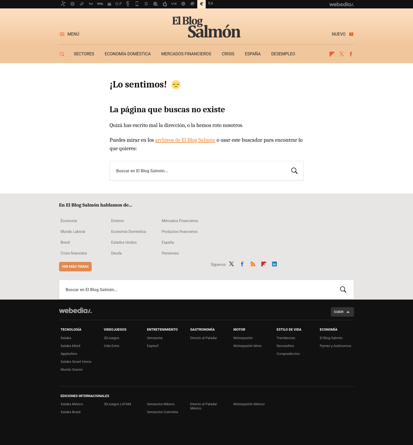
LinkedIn (274, 263)
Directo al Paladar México (203, 406)
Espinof (153, 346)
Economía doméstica (128, 53)
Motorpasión (243, 338)
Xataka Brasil (71, 412)
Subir (338, 312)
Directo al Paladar (203, 338)
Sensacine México (161, 404)
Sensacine (155, 338)
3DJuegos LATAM (117, 404)
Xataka (66, 338)
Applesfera (69, 354)
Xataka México (72, 404)
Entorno (117, 221)
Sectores (84, 53)
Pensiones (170, 253)
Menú (73, 34)
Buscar (294, 170)
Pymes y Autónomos (335, 346)
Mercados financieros (186, 53)
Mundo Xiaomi (72, 369)
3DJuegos (111, 338)
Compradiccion (288, 354)
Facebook (351, 54)
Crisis (228, 53)
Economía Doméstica (128, 231)
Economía (69, 221)
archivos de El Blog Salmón (185, 140)
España (253, 53)
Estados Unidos (124, 242)
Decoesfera (285, 346)
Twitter (341, 54)
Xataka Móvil (70, 346)
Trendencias (286, 338)
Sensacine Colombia (162, 412)
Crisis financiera (74, 253)
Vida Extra (111, 346)
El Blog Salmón (206, 27)
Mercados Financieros (180, 221)
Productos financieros (180, 231)
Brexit (65, 242)
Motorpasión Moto (247, 346)
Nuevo (339, 34)
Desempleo (283, 53)
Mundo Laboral (73, 231)
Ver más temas (75, 266)
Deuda (116, 253)
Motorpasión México (249, 404)
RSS (253, 263)
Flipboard (332, 54)
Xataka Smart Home (76, 362)
